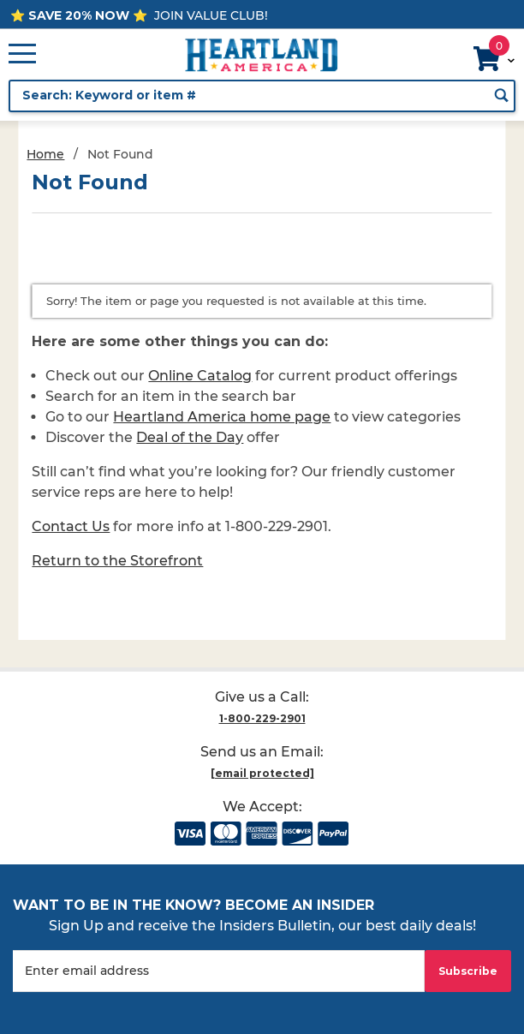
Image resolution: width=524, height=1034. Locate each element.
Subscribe (467, 971)
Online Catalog (200, 376)
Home (45, 154)
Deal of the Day (189, 437)
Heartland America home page (221, 417)
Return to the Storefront (117, 561)
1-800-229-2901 (262, 718)
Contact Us (71, 526)
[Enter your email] (219, 971)
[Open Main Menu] (22, 54)
